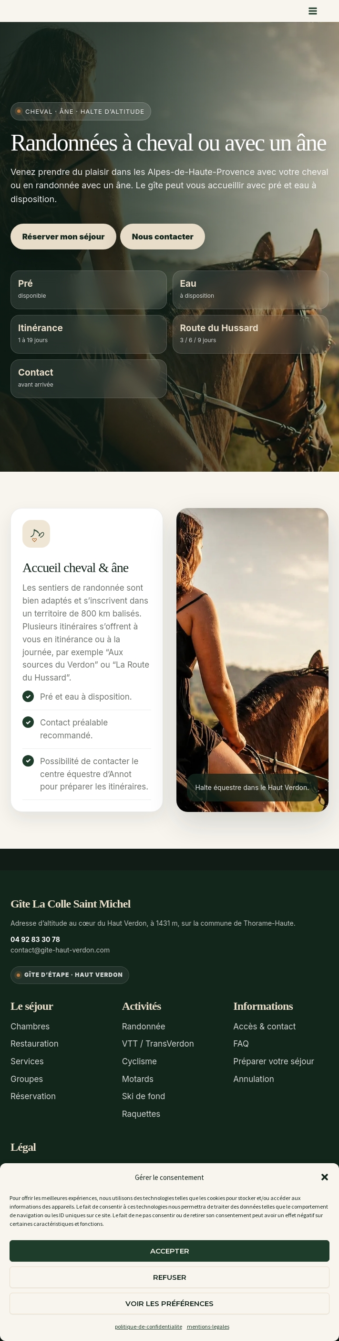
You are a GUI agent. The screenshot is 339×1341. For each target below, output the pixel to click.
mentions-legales (208, 1326)
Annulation (253, 1076)
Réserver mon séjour (66, 236)
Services (27, 1059)
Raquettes (141, 1110)
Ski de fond (143, 1093)
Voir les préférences (169, 1303)
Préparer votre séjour (273, 1059)
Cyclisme (139, 1059)
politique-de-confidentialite (148, 1326)
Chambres (30, 1025)
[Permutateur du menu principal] (313, 11)
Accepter (169, 1250)
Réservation (33, 1093)
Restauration (34, 1043)
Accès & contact (264, 1025)
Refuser (169, 1277)
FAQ (241, 1043)
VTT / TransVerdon (158, 1043)
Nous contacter (171, 236)
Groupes (26, 1076)
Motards (138, 1076)
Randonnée (143, 1025)
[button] (324, 1177)
